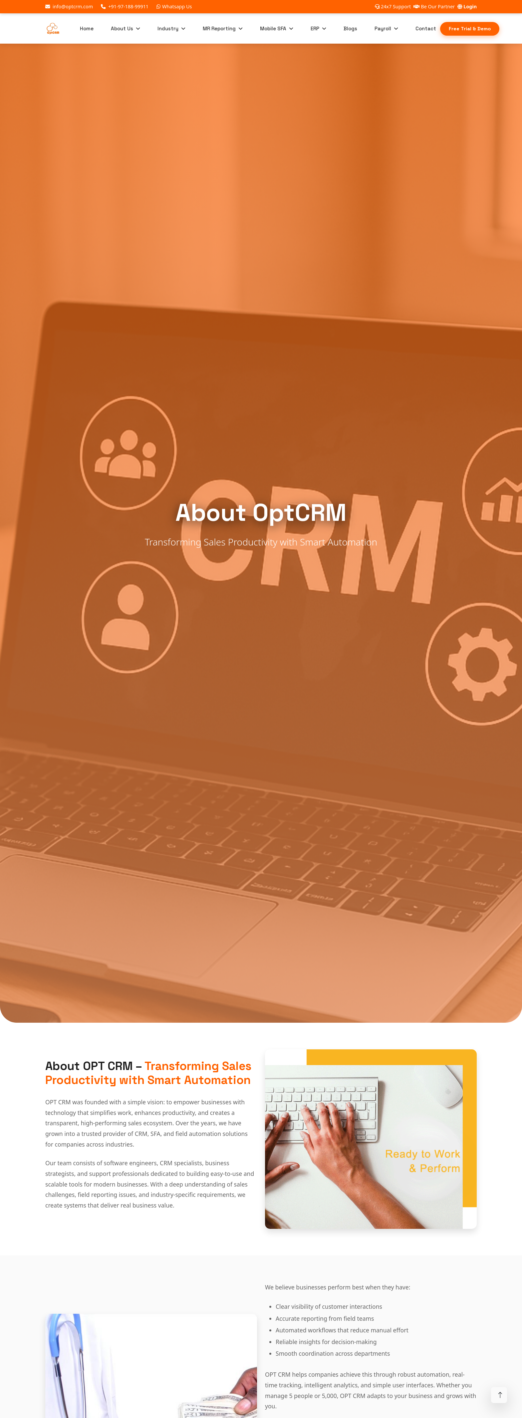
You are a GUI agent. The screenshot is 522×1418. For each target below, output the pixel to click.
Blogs (350, 30)
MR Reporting (219, 30)
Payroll (383, 30)
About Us (122, 30)
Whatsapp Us (174, 6)
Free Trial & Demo (470, 30)
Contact (425, 30)
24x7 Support (393, 6)
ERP (315, 30)
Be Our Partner (434, 6)
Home (87, 30)
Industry (167, 30)
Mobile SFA (273, 30)
